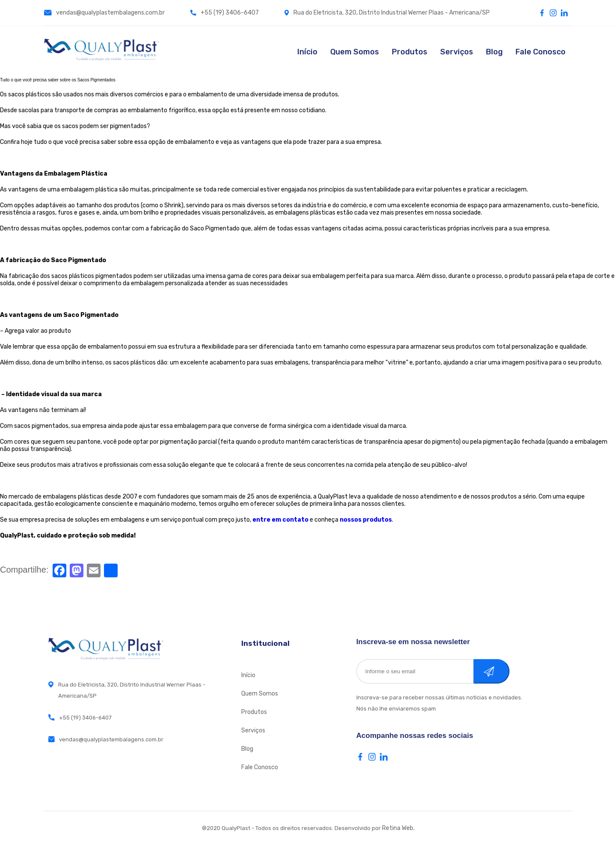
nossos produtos (366, 519)
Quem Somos (354, 52)
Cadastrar (500, 671)
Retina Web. (398, 828)
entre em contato (280, 519)
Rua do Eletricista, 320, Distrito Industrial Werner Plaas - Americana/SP (387, 12)
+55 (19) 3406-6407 (224, 12)
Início (307, 52)
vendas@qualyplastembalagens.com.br (104, 12)
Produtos (409, 52)
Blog (494, 52)
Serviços (456, 52)
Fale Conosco (540, 52)
